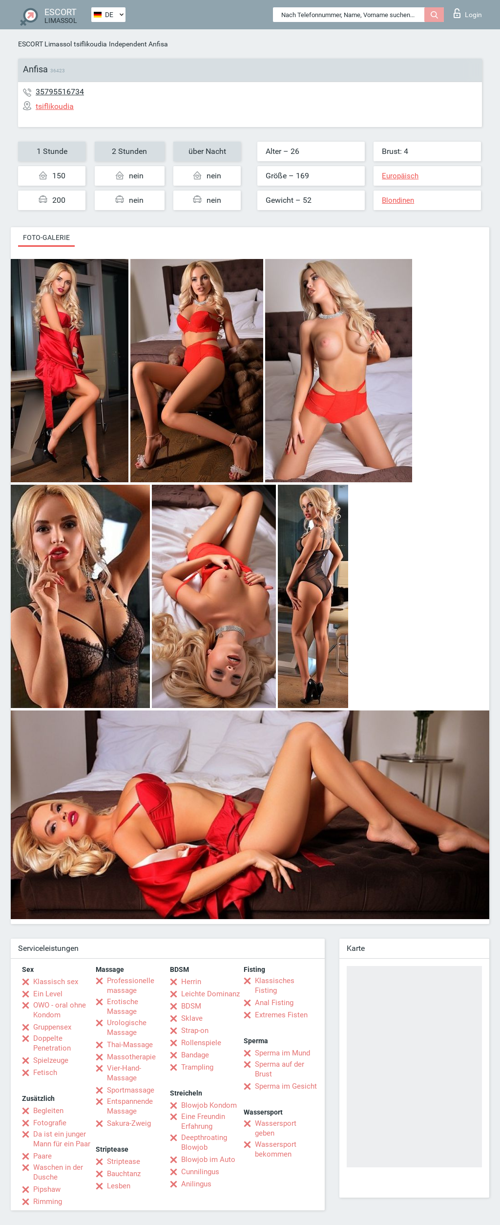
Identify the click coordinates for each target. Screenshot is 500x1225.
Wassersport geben (275, 1128)
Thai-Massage (130, 1044)
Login (468, 13)
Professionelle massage (130, 985)
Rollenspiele (201, 1042)
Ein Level (47, 993)
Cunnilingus (200, 1171)
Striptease (123, 1161)
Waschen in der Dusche (58, 1172)
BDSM (191, 1006)
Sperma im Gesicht (286, 1086)
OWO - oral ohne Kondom (59, 1010)
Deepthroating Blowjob (204, 1142)
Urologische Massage (126, 1027)
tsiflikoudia (90, 44)
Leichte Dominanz (210, 993)
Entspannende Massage (130, 1106)
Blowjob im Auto (208, 1159)
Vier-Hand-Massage (124, 1073)
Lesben (118, 1186)
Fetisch (45, 1072)
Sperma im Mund (282, 1053)
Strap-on (194, 1030)
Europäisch (400, 176)
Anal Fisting (274, 1002)
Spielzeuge (50, 1060)
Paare (42, 1156)
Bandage (195, 1055)
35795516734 (60, 91)
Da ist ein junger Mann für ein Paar (61, 1139)
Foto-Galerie (46, 237)
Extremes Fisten (281, 1014)
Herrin (191, 981)
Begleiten (48, 1110)
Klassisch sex (55, 981)
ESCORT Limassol (45, 44)
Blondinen (398, 200)
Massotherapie (131, 1057)
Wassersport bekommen (275, 1149)
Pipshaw (47, 1189)
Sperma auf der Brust (279, 1069)
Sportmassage (130, 1090)
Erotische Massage (122, 1006)
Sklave (192, 1018)
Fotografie (49, 1122)
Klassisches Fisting (274, 985)
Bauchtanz (124, 1173)
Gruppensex (52, 1027)
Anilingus (196, 1184)
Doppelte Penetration (52, 1043)
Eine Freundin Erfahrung (203, 1121)
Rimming (47, 1201)
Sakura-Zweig (129, 1123)
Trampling (197, 1067)
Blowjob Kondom (209, 1105)
